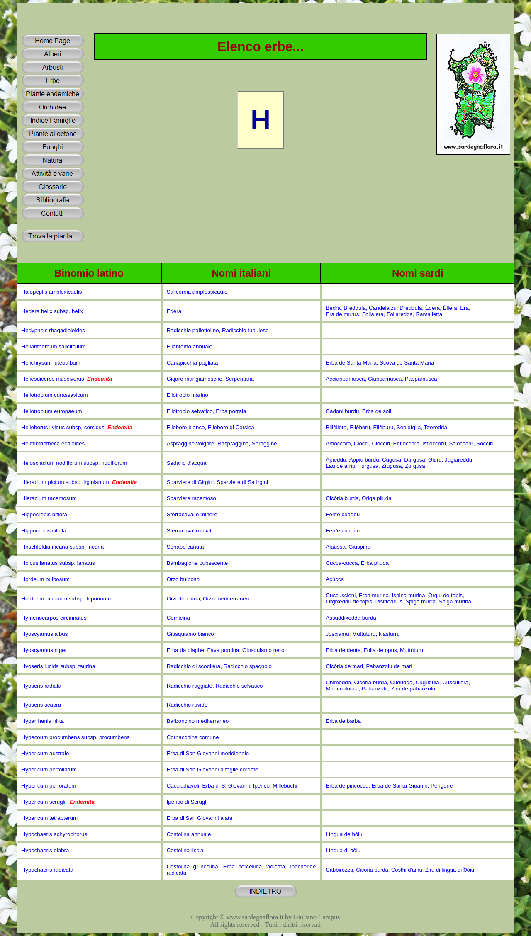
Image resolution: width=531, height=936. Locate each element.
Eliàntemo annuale (189, 346)
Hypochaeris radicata (47, 870)
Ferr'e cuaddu (343, 514)
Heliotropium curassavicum (55, 395)
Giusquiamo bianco (190, 634)
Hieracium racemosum (49, 498)
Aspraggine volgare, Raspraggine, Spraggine (222, 443)
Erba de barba (343, 721)
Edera (174, 311)
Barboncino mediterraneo (198, 721)
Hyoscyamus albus (45, 634)
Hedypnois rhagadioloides (53, 330)
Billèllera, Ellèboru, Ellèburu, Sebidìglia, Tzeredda (386, 427)
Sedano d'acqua (187, 463)
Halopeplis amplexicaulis (52, 292)
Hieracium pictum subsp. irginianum (79, 482)
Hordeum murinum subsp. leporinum (66, 599)
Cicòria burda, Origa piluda (359, 498)
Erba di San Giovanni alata (200, 818)
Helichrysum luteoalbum (51, 363)
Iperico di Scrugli (187, 802)
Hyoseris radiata (41, 686)
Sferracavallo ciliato (191, 531)
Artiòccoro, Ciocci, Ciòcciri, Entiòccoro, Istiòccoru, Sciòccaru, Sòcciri (409, 443)
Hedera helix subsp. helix (52, 311)
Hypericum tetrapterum (50, 818)
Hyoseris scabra (41, 705)
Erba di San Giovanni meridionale (208, 753)
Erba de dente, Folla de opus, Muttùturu (374, 650)
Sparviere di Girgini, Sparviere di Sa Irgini (217, 482)
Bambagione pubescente (197, 563)
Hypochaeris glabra (45, 850)
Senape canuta (185, 547)
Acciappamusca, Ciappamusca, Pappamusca (381, 379)
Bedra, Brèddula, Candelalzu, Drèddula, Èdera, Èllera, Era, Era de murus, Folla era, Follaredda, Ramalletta (398, 311)
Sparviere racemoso (191, 498)
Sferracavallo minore (192, 514)
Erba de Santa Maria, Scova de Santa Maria (380, 363)
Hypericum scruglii (58, 802)
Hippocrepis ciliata (44, 531)
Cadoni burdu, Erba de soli (358, 411)
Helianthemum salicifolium (54, 346)
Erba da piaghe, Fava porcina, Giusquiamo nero (226, 650)
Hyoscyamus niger (44, 650)
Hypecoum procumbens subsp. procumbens (76, 737)
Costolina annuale (189, 834)
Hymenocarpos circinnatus (54, 618)
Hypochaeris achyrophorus (55, 834)
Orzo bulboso (183, 579)
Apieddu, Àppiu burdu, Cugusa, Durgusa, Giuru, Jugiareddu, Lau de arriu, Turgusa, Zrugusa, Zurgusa (399, 463)
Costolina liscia (185, 850)
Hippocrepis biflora (44, 514)
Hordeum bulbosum (46, 579)
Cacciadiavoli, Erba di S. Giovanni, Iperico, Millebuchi (232, 786)
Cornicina (178, 618)
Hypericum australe (45, 753)
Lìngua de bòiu (344, 834)
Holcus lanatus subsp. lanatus (58, 563)
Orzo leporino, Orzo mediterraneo (208, 599)
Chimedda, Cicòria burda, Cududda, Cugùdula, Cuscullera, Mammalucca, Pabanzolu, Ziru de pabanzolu (398, 685)
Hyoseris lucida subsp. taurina (58, 666)
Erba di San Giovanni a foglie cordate (212, 769)
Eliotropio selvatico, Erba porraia (206, 411)
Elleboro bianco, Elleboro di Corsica (210, 427)
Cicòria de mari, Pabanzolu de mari (369, 666)
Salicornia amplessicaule (197, 292)
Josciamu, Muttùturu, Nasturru (363, 634)
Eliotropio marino (187, 395)
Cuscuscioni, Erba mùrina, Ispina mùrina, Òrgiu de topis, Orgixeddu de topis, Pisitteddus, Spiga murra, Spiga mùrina (398, 598)
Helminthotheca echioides (53, 443)
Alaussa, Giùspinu (348, 547)
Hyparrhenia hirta (43, 721)
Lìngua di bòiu (343, 850)
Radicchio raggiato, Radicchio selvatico (215, 686)
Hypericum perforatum (49, 786)
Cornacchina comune (193, 737)
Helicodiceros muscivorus (67, 379)
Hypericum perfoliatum (49, 769)
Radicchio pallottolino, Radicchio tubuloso (218, 330)
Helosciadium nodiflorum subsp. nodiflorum (74, 463)
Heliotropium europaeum (52, 411)
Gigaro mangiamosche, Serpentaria (210, 379)
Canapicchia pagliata (192, 363)
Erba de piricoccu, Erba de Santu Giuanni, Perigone (389, 786)
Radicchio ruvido (187, 705)
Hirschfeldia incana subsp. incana (63, 547)
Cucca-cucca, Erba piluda (357, 563)
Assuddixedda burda (351, 618)
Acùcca (335, 579)
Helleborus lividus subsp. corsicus (77, 427)
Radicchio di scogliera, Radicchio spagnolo (219, 666)
